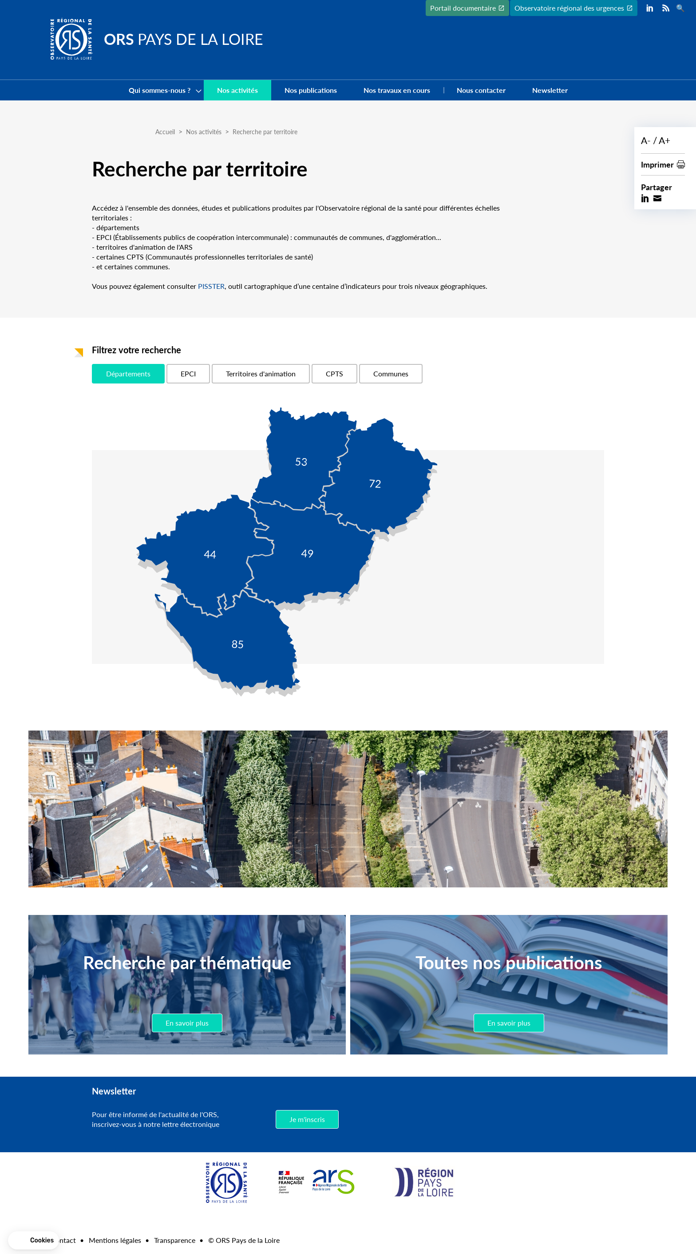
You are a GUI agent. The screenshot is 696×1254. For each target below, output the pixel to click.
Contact (63, 1240)
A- (646, 140)
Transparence (174, 1240)
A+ (664, 140)
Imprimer (657, 164)
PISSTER (211, 286)
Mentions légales (115, 1240)
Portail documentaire (463, 8)
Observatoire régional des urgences (569, 8)
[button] (33, 1240)
